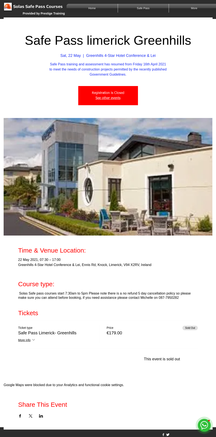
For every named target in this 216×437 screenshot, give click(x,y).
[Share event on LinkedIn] (41, 416)
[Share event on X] (31, 416)
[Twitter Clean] (168, 435)
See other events (108, 98)
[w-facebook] (163, 435)
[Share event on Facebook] (20, 416)
